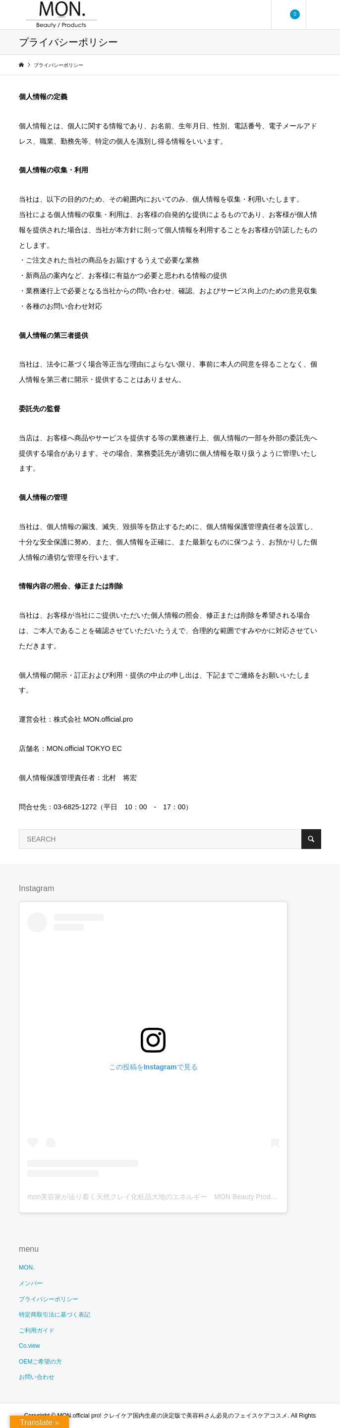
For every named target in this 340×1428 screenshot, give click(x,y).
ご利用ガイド (37, 1330)
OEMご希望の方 (40, 1361)
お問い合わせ (37, 1377)
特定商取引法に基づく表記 (54, 1314)
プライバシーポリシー (48, 1299)
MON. (26, 1267)
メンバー (31, 1283)
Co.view (29, 1345)
